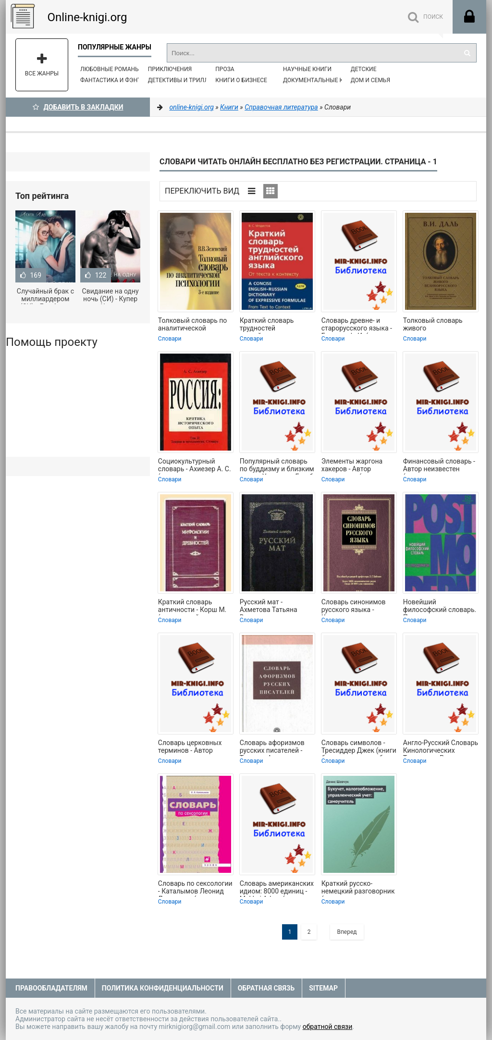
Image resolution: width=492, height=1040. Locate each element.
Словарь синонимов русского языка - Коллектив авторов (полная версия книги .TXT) (355, 606)
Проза (224, 69)
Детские (364, 69)
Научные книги (307, 69)
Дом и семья (370, 80)
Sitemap (323, 988)
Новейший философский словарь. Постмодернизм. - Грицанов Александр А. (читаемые (440, 606)
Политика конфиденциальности (162, 988)
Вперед (347, 932)
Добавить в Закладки (78, 107)
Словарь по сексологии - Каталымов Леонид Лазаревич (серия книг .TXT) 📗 (195, 888)
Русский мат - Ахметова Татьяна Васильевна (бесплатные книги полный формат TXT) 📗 (273, 606)
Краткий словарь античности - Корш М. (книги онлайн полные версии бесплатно (193, 606)
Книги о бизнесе (241, 80)
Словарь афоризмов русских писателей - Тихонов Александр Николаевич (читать (272, 747)
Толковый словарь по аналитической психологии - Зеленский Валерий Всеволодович (192, 325)
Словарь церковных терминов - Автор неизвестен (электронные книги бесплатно (190, 747)
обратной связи (328, 1026)
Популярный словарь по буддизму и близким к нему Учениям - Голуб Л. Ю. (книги (277, 466)
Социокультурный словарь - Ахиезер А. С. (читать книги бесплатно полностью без (194, 466)
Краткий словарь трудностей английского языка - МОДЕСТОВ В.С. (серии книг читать (276, 325)
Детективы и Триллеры (184, 80)
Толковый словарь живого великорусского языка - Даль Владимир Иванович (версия (439, 325)
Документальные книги (321, 80)
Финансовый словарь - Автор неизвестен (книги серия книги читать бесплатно (439, 466)
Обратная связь (266, 988)
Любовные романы (110, 69)
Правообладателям (51, 988)
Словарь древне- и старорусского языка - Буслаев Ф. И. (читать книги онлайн (356, 325)
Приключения (170, 69)
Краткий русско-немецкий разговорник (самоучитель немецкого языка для (358, 888)
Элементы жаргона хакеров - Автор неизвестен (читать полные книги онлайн (355, 466)
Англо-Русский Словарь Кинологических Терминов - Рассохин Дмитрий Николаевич (440, 747)
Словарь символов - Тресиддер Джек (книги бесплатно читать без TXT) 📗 (358, 747)
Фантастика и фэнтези (116, 80)
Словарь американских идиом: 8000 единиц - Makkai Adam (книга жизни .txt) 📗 (277, 888)
